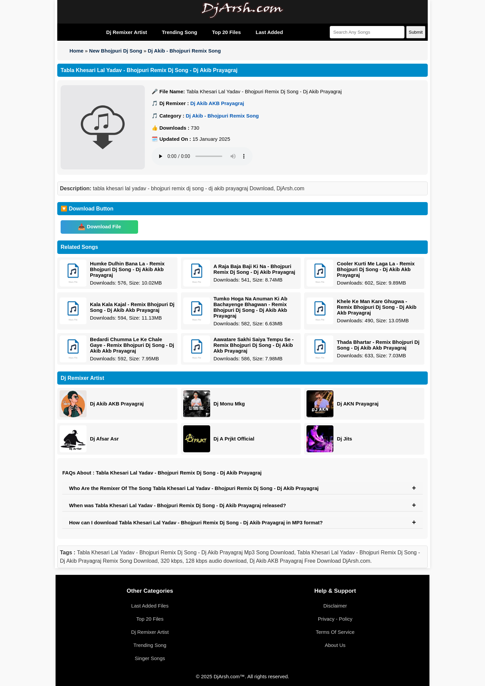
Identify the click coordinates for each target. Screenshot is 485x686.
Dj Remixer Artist (126, 32)
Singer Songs (150, 658)
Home (76, 51)
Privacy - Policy (335, 619)
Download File (104, 226)
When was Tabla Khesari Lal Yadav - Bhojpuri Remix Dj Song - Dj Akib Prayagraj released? (177, 505)
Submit (416, 32)
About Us (335, 645)
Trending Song (179, 32)
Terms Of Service (335, 632)
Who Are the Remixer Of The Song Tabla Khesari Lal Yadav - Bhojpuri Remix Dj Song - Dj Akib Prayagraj (194, 488)
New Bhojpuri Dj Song (115, 51)
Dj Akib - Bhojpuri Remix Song (184, 51)
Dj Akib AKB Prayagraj (217, 103)
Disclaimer (335, 606)
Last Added (269, 32)
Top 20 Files (226, 32)
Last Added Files (150, 606)
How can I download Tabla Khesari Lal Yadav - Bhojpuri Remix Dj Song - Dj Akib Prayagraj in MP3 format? (196, 522)
